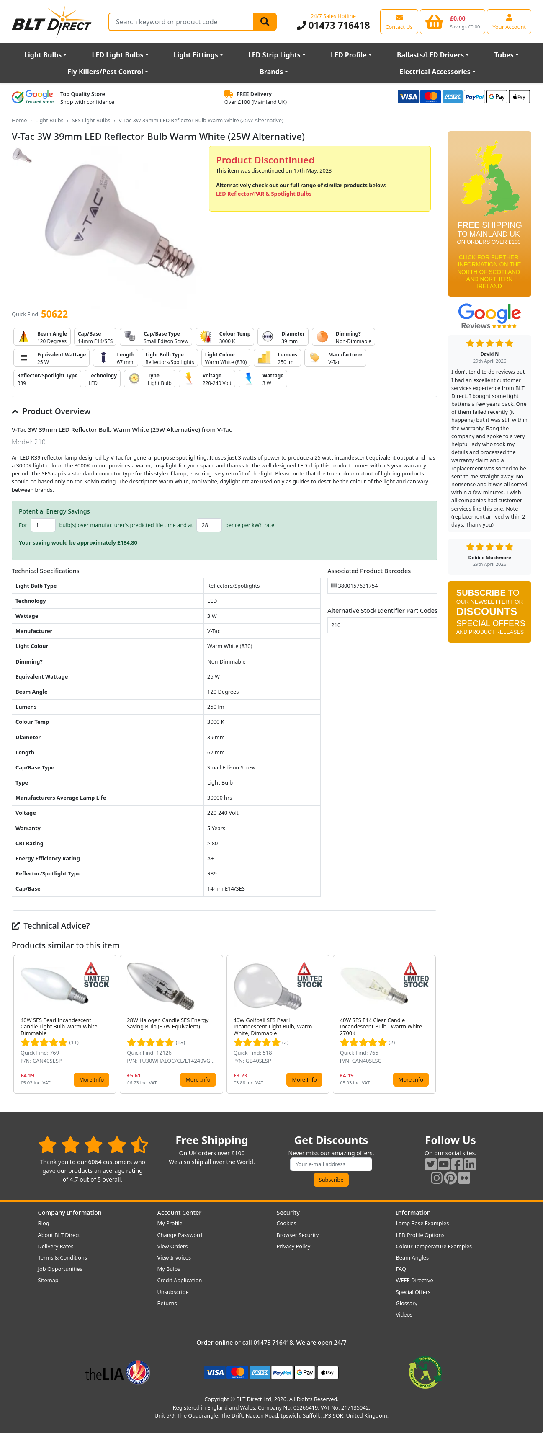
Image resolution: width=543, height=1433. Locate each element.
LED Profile (349, 54)
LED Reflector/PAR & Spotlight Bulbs (263, 193)
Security (288, 1212)
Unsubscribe (173, 1292)
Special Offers (413, 1292)
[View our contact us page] (399, 21)
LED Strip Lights (274, 54)
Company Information (70, 1212)
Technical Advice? (51, 925)
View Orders (172, 1246)
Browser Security (298, 1235)
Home (19, 120)
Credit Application (179, 1280)
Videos (404, 1314)
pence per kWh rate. (250, 525)
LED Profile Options (420, 1235)
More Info (91, 1079)
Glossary (407, 1303)
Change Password (179, 1235)
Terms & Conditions (62, 1257)
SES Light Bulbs (91, 120)
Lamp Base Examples (422, 1223)
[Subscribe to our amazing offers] (331, 1164)
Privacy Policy (294, 1246)
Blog (43, 1223)
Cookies (286, 1223)
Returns (167, 1303)
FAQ (401, 1269)
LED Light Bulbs (117, 54)
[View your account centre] (509, 21)
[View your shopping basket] (453, 21)
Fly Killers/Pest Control (105, 71)
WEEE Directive (414, 1280)
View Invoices (174, 1257)
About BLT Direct (59, 1235)
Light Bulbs (43, 54)
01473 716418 (333, 25)
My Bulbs (168, 1269)
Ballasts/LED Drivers (430, 54)
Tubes (504, 54)
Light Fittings (196, 54)
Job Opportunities (60, 1269)
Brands (271, 71)
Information (413, 1212)
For (23, 525)
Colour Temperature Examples (434, 1246)
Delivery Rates (56, 1246)
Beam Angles (412, 1257)
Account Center (179, 1212)
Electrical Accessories (435, 71)
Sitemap (48, 1280)
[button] (430, 1024)
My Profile (170, 1223)
